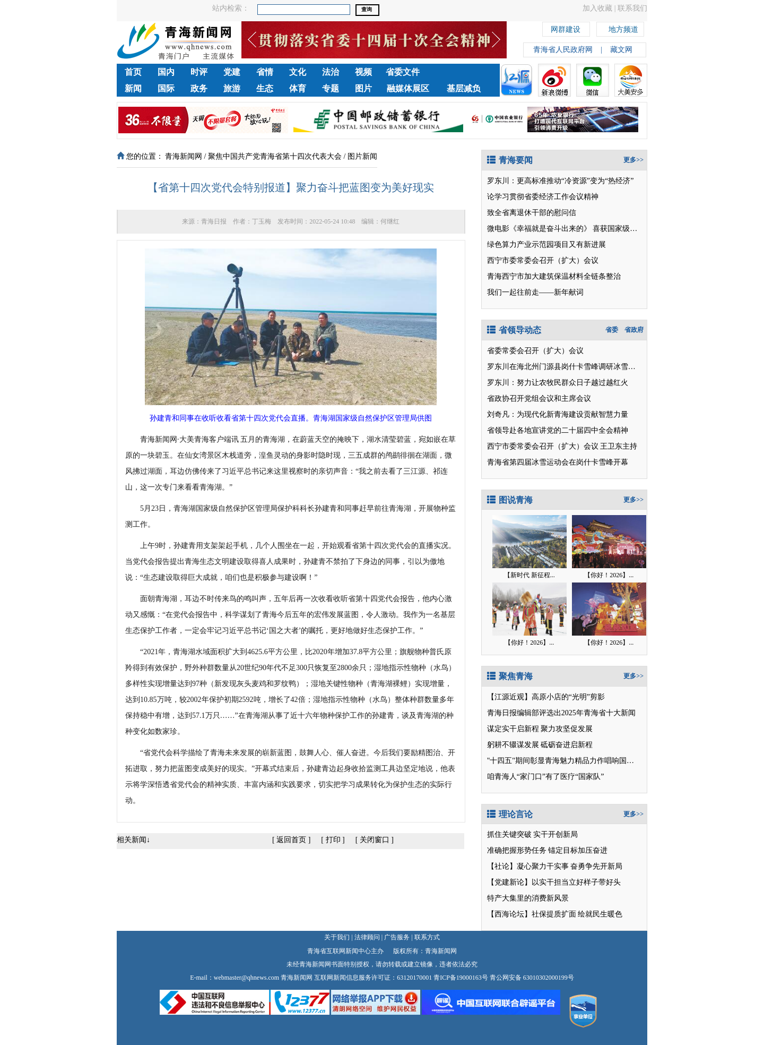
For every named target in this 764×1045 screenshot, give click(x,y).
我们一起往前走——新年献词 (535, 292)
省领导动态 (514, 330)
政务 (198, 88)
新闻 (133, 88)
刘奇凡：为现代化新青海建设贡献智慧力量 (557, 414)
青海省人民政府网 (563, 50)
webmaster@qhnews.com (246, 977)
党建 (231, 71)
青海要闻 (510, 160)
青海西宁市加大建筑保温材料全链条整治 (554, 276)
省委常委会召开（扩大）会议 (535, 351)
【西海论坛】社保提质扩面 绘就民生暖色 (555, 914)
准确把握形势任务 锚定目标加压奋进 (547, 850)
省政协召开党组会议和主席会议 (539, 398)
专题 (330, 88)
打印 (333, 840)
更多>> (633, 160)
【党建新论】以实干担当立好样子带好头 (554, 882)
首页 (133, 71)
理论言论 (510, 814)
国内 (166, 71)
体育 (297, 88)
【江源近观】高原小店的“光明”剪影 (546, 697)
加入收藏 (597, 8)
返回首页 (291, 840)
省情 (264, 71)
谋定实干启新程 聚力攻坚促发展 (540, 729)
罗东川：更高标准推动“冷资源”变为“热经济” (560, 181)
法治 (330, 71)
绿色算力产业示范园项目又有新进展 (546, 245)
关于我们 (337, 937)
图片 (363, 88)
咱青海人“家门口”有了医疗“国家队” (545, 777)
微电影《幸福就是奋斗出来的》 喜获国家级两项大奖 (573, 229)
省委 (611, 329)
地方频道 (623, 27)
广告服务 (397, 937)
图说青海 (510, 499)
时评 (198, 71)
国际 (166, 88)
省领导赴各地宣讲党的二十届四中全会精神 (557, 430)
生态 (264, 88)
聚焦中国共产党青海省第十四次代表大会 (275, 156)
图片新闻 (362, 156)
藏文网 (621, 50)
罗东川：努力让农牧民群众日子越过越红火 (557, 383)
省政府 (634, 329)
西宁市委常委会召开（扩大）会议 (542, 260)
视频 (363, 71)
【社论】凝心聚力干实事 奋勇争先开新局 (555, 866)
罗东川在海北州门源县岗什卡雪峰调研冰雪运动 (565, 367)
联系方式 (427, 937)
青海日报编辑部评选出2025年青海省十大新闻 (561, 713)
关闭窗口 (374, 840)
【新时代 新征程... (529, 575)
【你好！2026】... (608, 575)
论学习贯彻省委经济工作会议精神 (542, 197)
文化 (297, 71)
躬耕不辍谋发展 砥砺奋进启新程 (540, 745)
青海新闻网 (183, 156)
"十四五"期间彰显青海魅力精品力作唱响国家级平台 (571, 761)
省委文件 (403, 71)
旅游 (231, 88)
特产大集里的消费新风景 (528, 898)
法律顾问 (367, 937)
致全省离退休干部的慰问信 (531, 213)
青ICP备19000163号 (460, 977)
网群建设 (565, 27)
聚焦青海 (510, 676)
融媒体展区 (408, 88)
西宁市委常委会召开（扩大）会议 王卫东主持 (562, 446)
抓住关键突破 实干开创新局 (532, 834)
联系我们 (632, 8)
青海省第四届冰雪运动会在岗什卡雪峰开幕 (557, 462)
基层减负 (464, 88)
